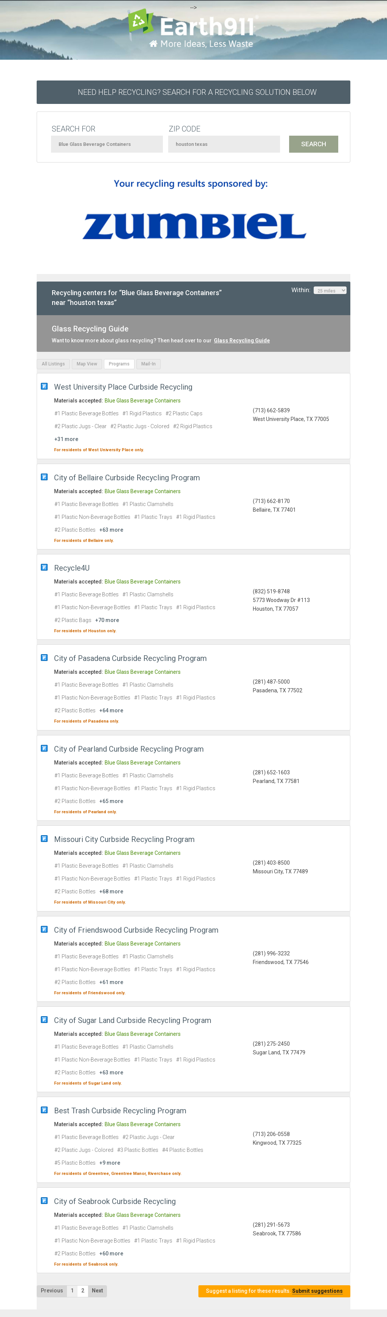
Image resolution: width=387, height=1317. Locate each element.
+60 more (111, 1253)
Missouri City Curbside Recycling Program (124, 839)
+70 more (107, 620)
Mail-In (148, 364)
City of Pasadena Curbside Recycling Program (130, 658)
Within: (319, 290)
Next (97, 1291)
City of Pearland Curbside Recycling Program (129, 749)
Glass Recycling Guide (242, 340)
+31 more (66, 439)
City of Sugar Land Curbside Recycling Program (132, 1020)
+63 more (111, 530)
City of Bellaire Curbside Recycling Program (127, 477)
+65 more (111, 801)
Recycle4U (72, 568)
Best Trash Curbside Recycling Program (120, 1110)
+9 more (109, 1163)
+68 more (111, 891)
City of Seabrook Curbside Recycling (115, 1201)
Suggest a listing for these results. (274, 1291)
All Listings (53, 364)
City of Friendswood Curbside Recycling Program (136, 930)
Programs (119, 364)
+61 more (111, 982)
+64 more (111, 710)
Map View (87, 364)
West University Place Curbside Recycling (123, 387)
